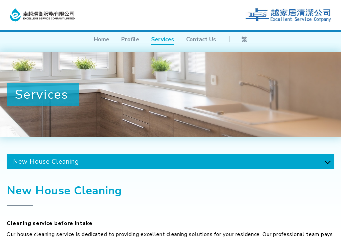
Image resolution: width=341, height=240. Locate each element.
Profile (130, 39)
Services (162, 39)
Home (101, 39)
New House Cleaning (46, 161)
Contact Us (201, 39)
